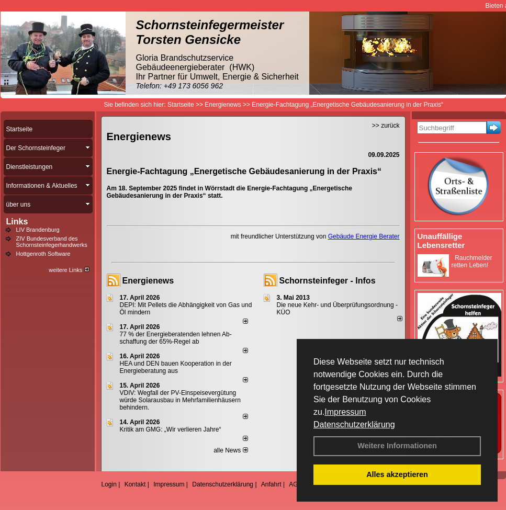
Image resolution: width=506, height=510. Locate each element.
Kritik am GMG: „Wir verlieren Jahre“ (170, 429)
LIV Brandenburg (38, 229)
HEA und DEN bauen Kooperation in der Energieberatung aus (176, 367)
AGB (295, 484)
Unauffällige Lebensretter (441, 241)
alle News (230, 450)
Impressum (345, 411)
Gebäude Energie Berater (364, 236)
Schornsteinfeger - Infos (327, 280)
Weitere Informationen (397, 445)
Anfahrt (271, 484)
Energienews (148, 280)
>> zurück (386, 125)
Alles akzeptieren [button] (397, 474)
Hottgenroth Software (43, 254)
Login (109, 484)
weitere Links (69, 270)
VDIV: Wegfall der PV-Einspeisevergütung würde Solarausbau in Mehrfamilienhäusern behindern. (180, 400)
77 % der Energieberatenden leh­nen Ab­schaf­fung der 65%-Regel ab (176, 338)
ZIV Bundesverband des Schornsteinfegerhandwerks (51, 241)
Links (17, 221)
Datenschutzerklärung (354, 424)
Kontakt (135, 484)
